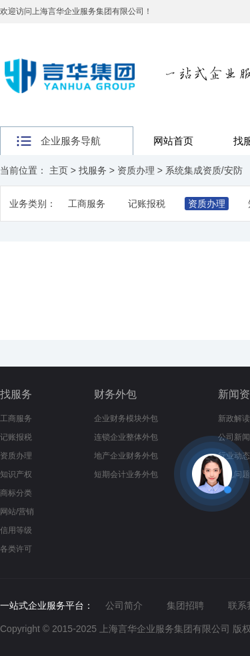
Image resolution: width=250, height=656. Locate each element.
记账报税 (146, 203)
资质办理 (136, 170)
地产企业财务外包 (126, 455)
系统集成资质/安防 (204, 170)
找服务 (93, 170)
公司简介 (124, 605)
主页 (58, 170)
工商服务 (86, 203)
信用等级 (16, 530)
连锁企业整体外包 (126, 437)
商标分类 (16, 493)
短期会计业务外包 (126, 474)
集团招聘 (185, 605)
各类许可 (16, 549)
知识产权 (16, 474)
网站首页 (173, 140)
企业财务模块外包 (126, 418)
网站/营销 (17, 511)
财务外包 (115, 394)
